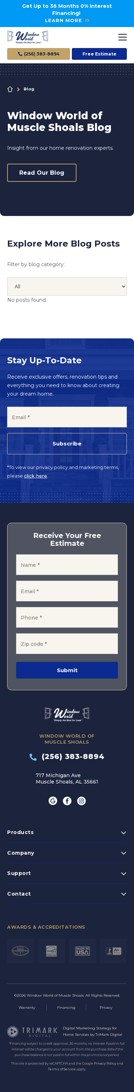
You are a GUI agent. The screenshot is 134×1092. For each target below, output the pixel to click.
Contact (19, 894)
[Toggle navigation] (122, 37)
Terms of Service (62, 1069)
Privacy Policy (105, 1063)
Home (10, 89)
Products (20, 832)
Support (19, 873)
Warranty (27, 1007)
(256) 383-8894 (67, 756)
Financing (66, 1007)
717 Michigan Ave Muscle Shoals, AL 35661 (67, 778)
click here (35, 476)
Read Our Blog (41, 172)
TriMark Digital (108, 1034)
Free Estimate (99, 54)
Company (20, 853)
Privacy (106, 1007)
